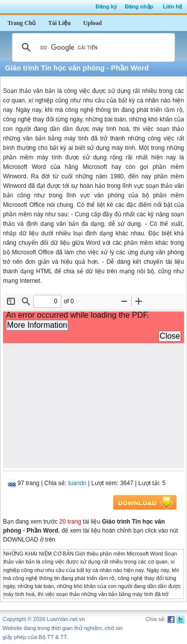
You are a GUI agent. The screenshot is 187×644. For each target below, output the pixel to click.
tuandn (77, 483)
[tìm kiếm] (92, 47)
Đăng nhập (139, 6)
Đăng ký (106, 6)
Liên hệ (172, 6)
